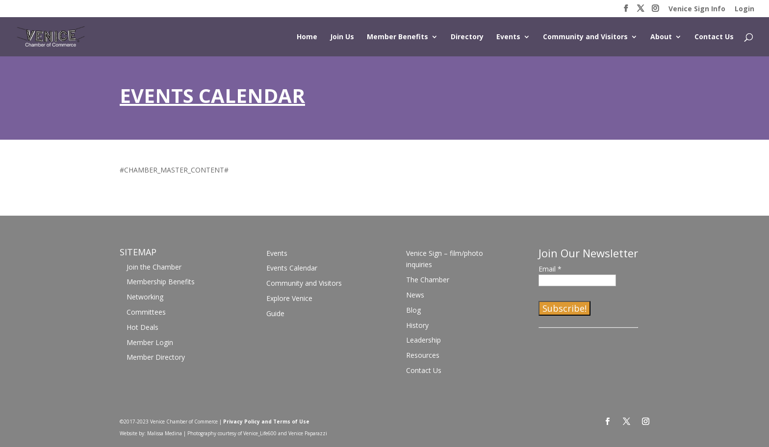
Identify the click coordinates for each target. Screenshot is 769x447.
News (415, 294)
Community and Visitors (585, 37)
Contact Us (714, 37)
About (661, 37)
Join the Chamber (154, 267)
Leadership (423, 340)
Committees (146, 312)
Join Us (342, 37)
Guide (275, 313)
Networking (145, 296)
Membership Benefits (161, 281)
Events (508, 37)
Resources (422, 355)
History (417, 325)
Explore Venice (289, 298)
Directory (467, 37)
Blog (413, 310)
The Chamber (427, 279)
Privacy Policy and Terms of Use (266, 421)
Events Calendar (291, 268)
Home (307, 37)
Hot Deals (142, 327)
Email (550, 268)
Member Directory (156, 357)
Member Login (150, 342)
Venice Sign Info (696, 9)
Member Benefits (397, 37)
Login (744, 9)
